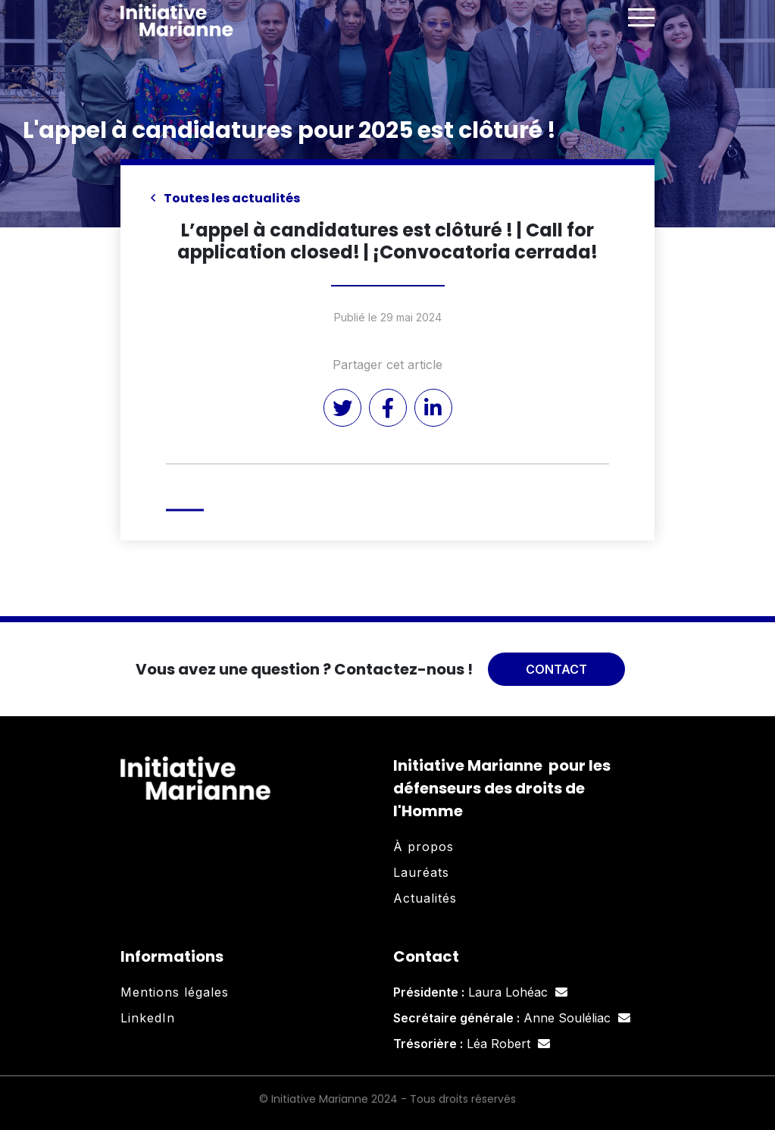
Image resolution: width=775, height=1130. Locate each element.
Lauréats (421, 872)
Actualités (425, 898)
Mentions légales (174, 992)
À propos (423, 846)
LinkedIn (147, 1017)
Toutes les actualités (225, 198)
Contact (556, 669)
